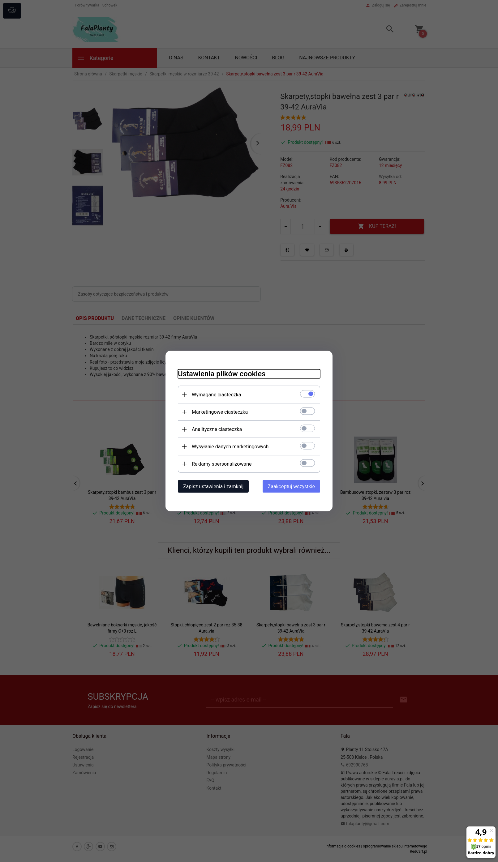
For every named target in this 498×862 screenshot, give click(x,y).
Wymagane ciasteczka (216, 395)
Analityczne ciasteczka (217, 429)
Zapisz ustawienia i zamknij (213, 486)
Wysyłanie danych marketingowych (230, 447)
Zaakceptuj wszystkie (291, 486)
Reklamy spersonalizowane (221, 464)
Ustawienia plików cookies (221, 373)
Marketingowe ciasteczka (220, 412)
